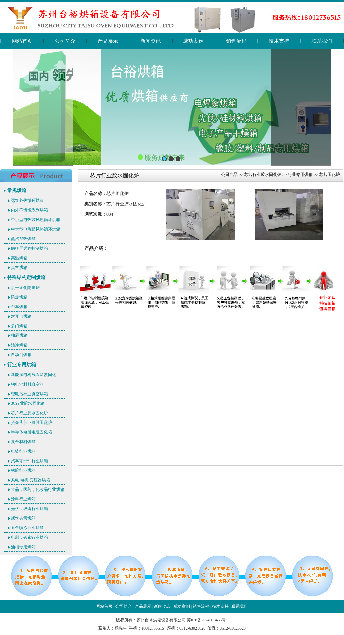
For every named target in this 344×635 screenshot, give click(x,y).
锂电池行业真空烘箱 (29, 393)
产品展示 (108, 41)
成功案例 (193, 41)
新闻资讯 (150, 41)
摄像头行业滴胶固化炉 (31, 422)
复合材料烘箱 (23, 441)
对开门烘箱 (21, 316)
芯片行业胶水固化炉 (29, 413)
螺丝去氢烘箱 (23, 518)
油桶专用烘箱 (23, 546)
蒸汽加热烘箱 (23, 238)
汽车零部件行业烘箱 (29, 460)
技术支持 (279, 41)
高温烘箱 (19, 258)
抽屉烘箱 (19, 335)
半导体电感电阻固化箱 (31, 432)
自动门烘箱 (21, 354)
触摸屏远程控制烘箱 (29, 248)
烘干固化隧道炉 (25, 287)
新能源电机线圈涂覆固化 (33, 374)
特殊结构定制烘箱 (26, 277)
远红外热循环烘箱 (27, 200)
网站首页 (22, 41)
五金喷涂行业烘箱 (27, 527)
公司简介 (65, 41)
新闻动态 (162, 606)
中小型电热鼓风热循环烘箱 (35, 219)
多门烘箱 (19, 325)
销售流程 (236, 41)
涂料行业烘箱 (23, 499)
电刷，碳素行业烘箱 (29, 537)
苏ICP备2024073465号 (206, 620)
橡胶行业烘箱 (23, 470)
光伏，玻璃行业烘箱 (29, 508)
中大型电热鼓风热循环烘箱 (35, 229)
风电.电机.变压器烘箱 (30, 480)
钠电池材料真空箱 (27, 384)
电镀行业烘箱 (23, 451)
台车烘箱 (19, 306)
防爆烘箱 (19, 297)
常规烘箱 (16, 190)
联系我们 (321, 41)
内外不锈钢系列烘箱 (29, 210)
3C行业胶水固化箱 (27, 403)
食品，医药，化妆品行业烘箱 (37, 489)
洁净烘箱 (19, 345)
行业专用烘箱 (21, 364)
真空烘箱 (19, 267)
